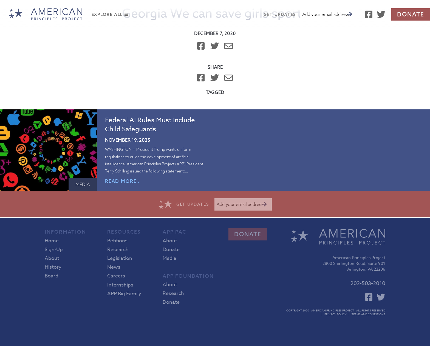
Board (51, 276)
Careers (116, 276)
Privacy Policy (335, 314)
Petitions (117, 241)
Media (82, 184)
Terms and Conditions (368, 314)
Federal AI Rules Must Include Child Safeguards (150, 124)
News (113, 267)
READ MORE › (122, 181)
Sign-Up (54, 249)
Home (52, 241)
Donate (410, 14)
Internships (120, 285)
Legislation (119, 258)
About (52, 258)
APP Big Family (124, 293)
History (53, 267)
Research (118, 249)
